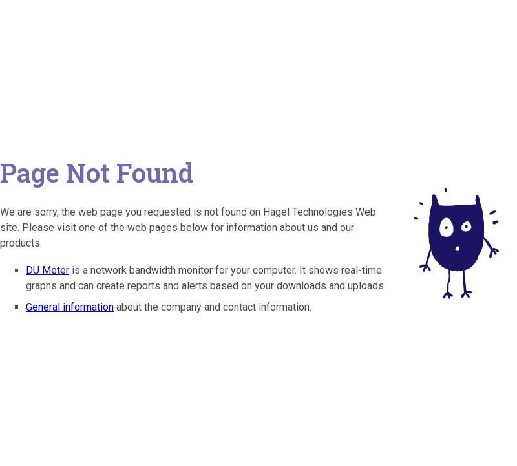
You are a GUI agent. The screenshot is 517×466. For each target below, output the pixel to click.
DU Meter (47, 270)
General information (70, 307)
